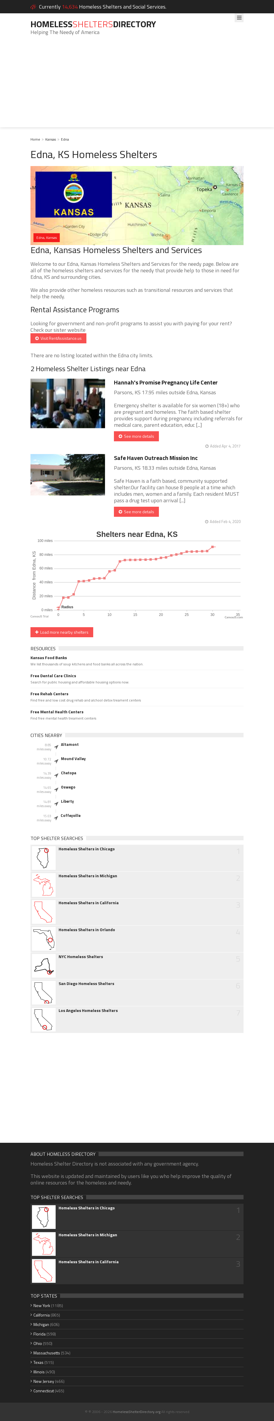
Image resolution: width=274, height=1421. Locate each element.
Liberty (67, 801)
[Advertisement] (137, 85)
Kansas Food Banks (48, 657)
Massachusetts (46, 1353)
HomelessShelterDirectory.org (136, 1411)
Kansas (50, 139)
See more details (136, 436)
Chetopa (68, 772)
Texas (38, 1362)
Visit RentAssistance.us (58, 338)
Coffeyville (70, 815)
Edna (65, 139)
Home (35, 139)
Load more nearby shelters (61, 632)
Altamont (70, 744)
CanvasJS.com (234, 617)
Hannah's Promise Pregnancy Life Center (166, 382)
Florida (39, 1334)
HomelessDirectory (93, 24)
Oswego (68, 787)
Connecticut (43, 1391)
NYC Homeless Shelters (81, 956)
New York (41, 1305)
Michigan (41, 1324)
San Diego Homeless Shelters (86, 983)
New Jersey (43, 1381)
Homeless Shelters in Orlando (87, 929)
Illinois (39, 1372)
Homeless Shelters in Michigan (88, 875)
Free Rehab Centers (49, 693)
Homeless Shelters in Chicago (87, 849)
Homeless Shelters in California (89, 902)
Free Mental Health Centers (56, 711)
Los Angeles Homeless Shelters (88, 1010)
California (41, 1315)
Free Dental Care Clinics (53, 675)
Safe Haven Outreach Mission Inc (156, 457)
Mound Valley (73, 758)
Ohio (37, 1343)
